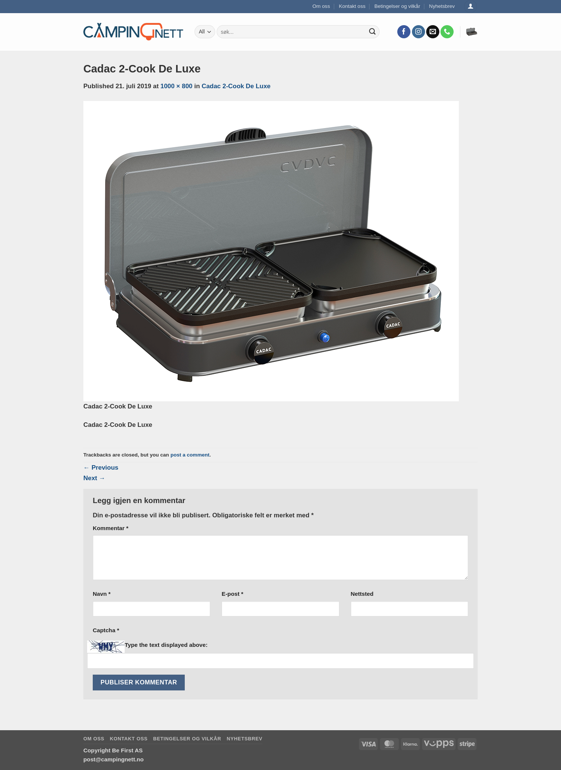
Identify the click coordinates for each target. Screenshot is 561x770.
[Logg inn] (470, 6)
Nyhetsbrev (442, 6)
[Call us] (447, 32)
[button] (472, 32)
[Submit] (372, 32)
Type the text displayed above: (166, 645)
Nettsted (362, 594)
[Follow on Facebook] (403, 32)
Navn (101, 594)
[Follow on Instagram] (418, 32)
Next (94, 478)
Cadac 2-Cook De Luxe (236, 86)
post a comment (190, 455)
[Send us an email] (432, 32)
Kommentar (110, 528)
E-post (232, 594)
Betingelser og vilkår (397, 6)
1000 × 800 (176, 86)
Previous (100, 467)
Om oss (321, 6)
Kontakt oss (352, 6)
